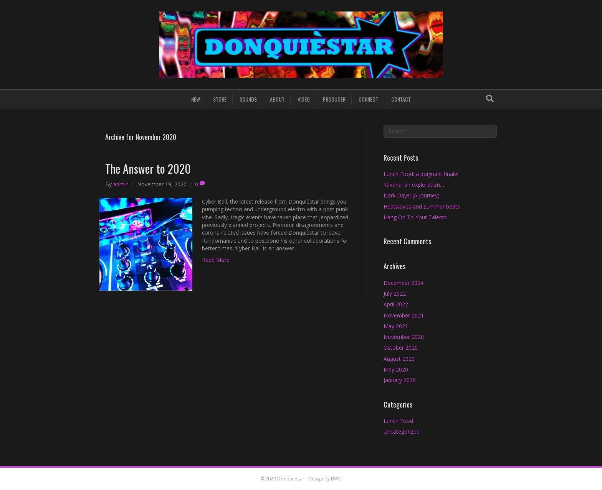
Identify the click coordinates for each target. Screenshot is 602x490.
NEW (195, 99)
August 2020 (399, 358)
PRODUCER (334, 99)
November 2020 (404, 336)
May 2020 (396, 369)
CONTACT (401, 99)
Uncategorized (402, 431)
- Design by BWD (323, 478)
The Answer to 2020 (148, 168)
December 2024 (403, 282)
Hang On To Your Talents (415, 217)
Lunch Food (398, 420)
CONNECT (368, 99)
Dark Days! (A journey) (412, 195)
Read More (216, 259)
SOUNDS (248, 99)
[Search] (490, 98)
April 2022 (396, 304)
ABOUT (277, 99)
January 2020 (400, 380)
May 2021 (396, 326)
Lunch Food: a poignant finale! (421, 174)
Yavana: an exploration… (414, 184)
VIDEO (304, 99)
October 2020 (401, 347)
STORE (220, 99)
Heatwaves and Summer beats (422, 206)
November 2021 (404, 315)
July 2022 (395, 293)
